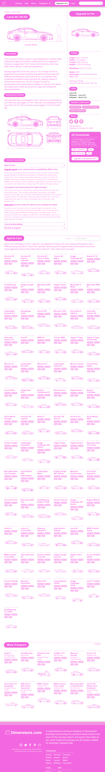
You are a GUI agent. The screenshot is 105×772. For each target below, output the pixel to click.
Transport (7, 12)
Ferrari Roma (9, 390)
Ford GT (24, 337)
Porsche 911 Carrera (9, 257)
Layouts (57, 760)
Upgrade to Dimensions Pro (85, 158)
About (33, 3)
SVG (90, 149)
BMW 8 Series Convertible (10, 556)
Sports (65, 757)
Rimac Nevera (59, 390)
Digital (65, 760)
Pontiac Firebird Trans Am (44, 556)
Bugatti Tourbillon (91, 391)
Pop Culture (67, 763)
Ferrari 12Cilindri (11, 581)
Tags (26, 3)
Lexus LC (8, 528)
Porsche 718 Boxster (59, 417)
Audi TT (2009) (93, 581)
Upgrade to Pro (62, 3)
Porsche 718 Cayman (26, 417)
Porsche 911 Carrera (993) (43, 257)
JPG (89, 153)
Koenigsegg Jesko (26, 312)
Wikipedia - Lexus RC (77, 95)
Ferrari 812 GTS (10, 500)
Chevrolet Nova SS (27, 556)
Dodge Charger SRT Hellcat (60, 472)
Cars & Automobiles (90, 107)
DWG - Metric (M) (78, 153)
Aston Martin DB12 (92, 417)
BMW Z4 (40, 337)
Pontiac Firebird (10, 443)
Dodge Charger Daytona (60, 556)
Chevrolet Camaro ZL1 (9, 338)
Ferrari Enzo (75, 416)
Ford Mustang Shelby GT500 (43, 501)
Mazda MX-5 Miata (75, 286)
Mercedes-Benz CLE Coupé (93, 444)
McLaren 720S (60, 311)
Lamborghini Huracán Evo (9, 312)
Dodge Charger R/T (27, 286)
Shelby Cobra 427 (76, 556)
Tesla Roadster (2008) (60, 582)
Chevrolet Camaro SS (91, 312)
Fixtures (57, 757)
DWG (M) (14, 261)
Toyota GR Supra (58, 257)
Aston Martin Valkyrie (75, 312)
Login (73, 3)
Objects (49, 763)
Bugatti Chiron (60, 285)
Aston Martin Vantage (9, 417)
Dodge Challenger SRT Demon (76, 502)
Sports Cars (17, 12)
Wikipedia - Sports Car (78, 97)
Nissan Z (41, 416)
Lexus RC (73, 93)
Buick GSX (41, 581)
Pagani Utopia (59, 443)
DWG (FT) (7, 261)
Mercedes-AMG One (27, 501)
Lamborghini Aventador (26, 444)
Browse (19, 3)
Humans (49, 755)
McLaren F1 (9, 364)
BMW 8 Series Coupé (93, 529)
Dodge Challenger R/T (76, 257)
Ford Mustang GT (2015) (10, 611)
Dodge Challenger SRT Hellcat (43, 445)
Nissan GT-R (92, 256)
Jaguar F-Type (76, 337)
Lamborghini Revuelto (26, 365)
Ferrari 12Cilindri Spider (93, 556)
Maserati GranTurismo (75, 472)
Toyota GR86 (59, 337)
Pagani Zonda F (76, 443)
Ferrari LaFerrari (61, 500)
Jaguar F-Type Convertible (93, 338)
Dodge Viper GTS (26, 391)
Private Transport (77, 111)
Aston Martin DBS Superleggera (26, 473)
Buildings (57, 763)
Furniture (57, 755)
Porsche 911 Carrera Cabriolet (26, 258)
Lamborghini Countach (59, 365)
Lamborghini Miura (42, 472)
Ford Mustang (10, 285)
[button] (68, 238)
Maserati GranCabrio (25, 582)
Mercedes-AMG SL (93, 286)
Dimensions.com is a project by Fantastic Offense (27, 749)
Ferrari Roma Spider (92, 365)
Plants (48, 760)
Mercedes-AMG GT (44, 286)
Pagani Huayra (76, 390)
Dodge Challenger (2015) (74, 583)
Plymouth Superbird (41, 529)
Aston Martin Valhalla (59, 529)
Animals (49, 757)
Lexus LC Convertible (26, 529)
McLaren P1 (42, 364)
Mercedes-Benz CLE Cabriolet (11, 472)
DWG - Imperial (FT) (79, 149)
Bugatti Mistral (93, 500)
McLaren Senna (77, 364)
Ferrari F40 (42, 311)
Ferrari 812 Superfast (91, 472)
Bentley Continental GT (43, 391)
